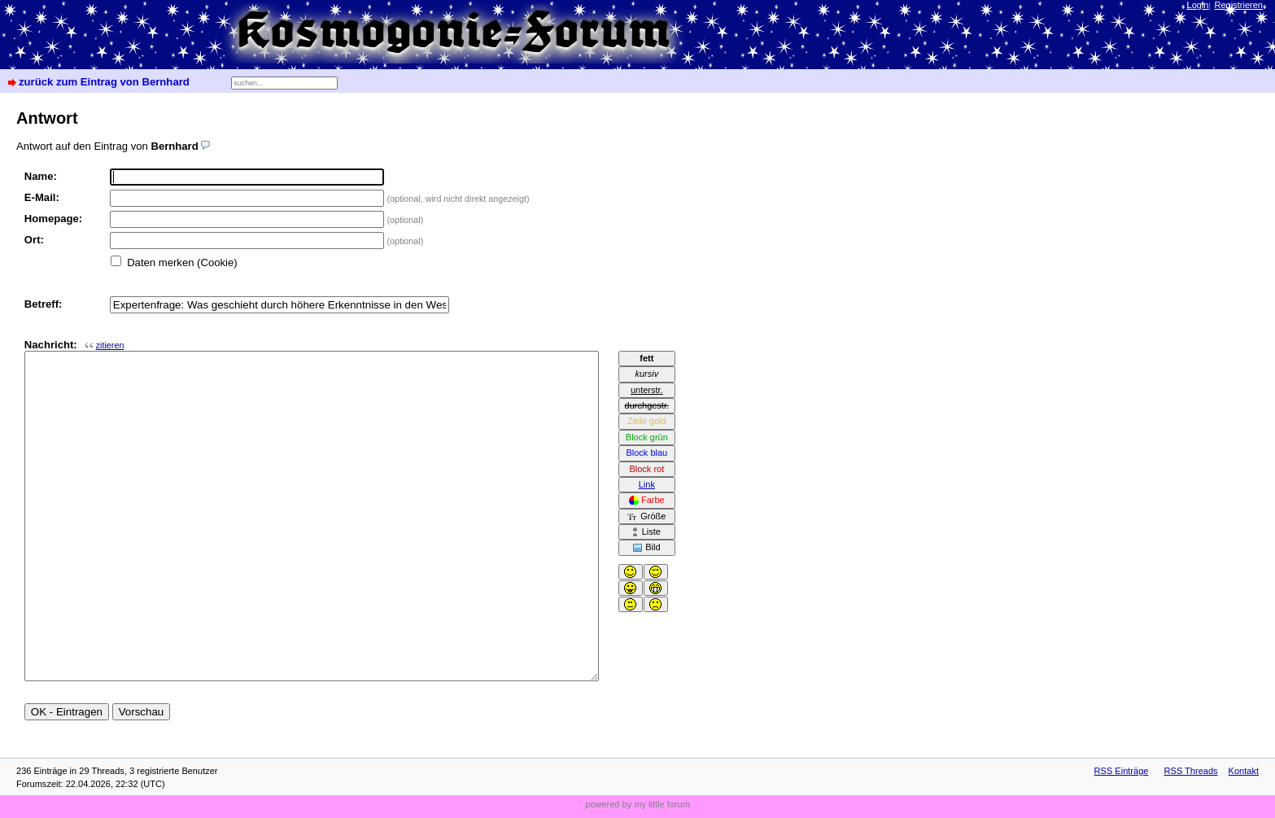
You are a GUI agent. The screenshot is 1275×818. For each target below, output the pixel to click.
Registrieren (1239, 5)
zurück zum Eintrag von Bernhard (104, 82)
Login (1198, 5)
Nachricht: (74, 345)
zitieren (110, 345)
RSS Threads (1191, 771)
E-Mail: (41, 197)
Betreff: (43, 304)
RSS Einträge (1121, 771)
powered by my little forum (637, 804)
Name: (40, 176)
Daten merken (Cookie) (182, 262)
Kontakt (1244, 771)
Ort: (34, 240)
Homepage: (53, 218)
